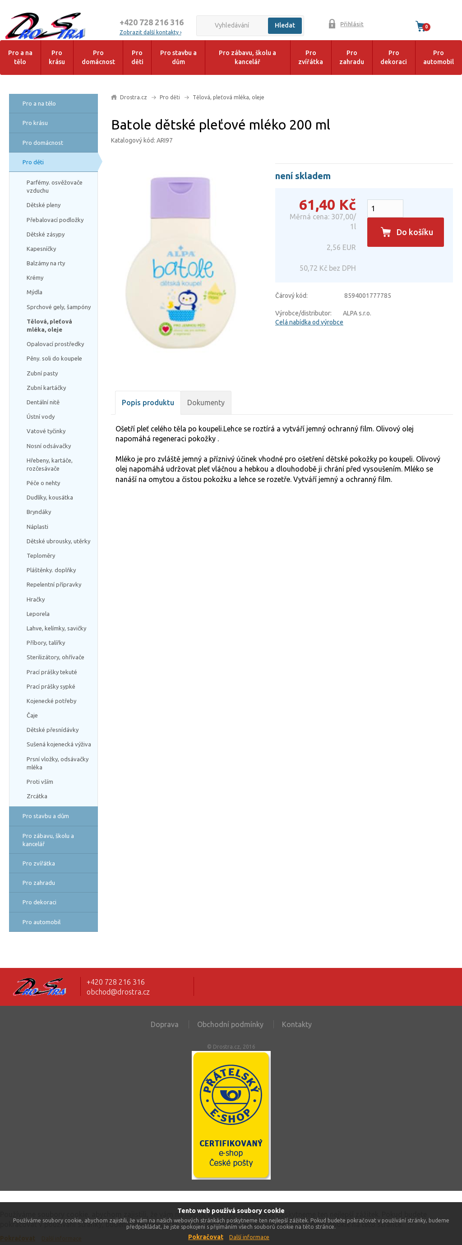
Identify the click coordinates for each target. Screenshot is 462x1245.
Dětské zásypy (46, 234)
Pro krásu (57, 57)
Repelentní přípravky (54, 584)
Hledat (285, 25)
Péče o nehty (43, 483)
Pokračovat (205, 1236)
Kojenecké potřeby (51, 701)
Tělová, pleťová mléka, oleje (49, 325)
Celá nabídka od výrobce (309, 322)
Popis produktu (148, 402)
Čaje (32, 715)
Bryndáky (39, 512)
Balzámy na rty (46, 263)
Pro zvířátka (310, 57)
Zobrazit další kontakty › (150, 32)
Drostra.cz (133, 97)
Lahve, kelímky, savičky (56, 628)
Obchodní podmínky (230, 1024)
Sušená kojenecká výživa (59, 744)
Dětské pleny (43, 205)
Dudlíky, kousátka (50, 497)
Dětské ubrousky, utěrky (58, 541)
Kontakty (297, 1024)
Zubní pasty (42, 373)
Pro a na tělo (20, 57)
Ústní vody (41, 416)
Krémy (35, 277)
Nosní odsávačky (49, 446)
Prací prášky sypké (51, 686)
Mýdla (34, 292)
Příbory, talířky (46, 642)
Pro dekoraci (393, 57)
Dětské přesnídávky (53, 730)
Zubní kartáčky (46, 387)
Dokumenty (206, 402)
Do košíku (415, 231)
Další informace (249, 1237)
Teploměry (41, 555)
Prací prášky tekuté (52, 672)
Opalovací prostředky (55, 344)
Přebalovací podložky (55, 220)
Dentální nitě (43, 402)
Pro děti (137, 57)
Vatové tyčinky (46, 431)
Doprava (165, 1024)
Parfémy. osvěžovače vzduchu (55, 186)
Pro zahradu (351, 57)
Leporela (38, 614)
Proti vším (40, 781)
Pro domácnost (98, 57)
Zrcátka (37, 796)
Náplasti (37, 526)
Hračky (36, 599)
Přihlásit (352, 24)
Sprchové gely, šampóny (59, 307)
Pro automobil (438, 57)
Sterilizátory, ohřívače (55, 657)
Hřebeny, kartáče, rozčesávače (50, 464)
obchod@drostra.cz (118, 992)
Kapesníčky (41, 248)
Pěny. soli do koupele (54, 358)
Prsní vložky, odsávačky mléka (57, 763)
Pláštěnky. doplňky (51, 570)
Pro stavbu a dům (178, 57)
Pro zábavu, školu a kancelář (247, 57)
